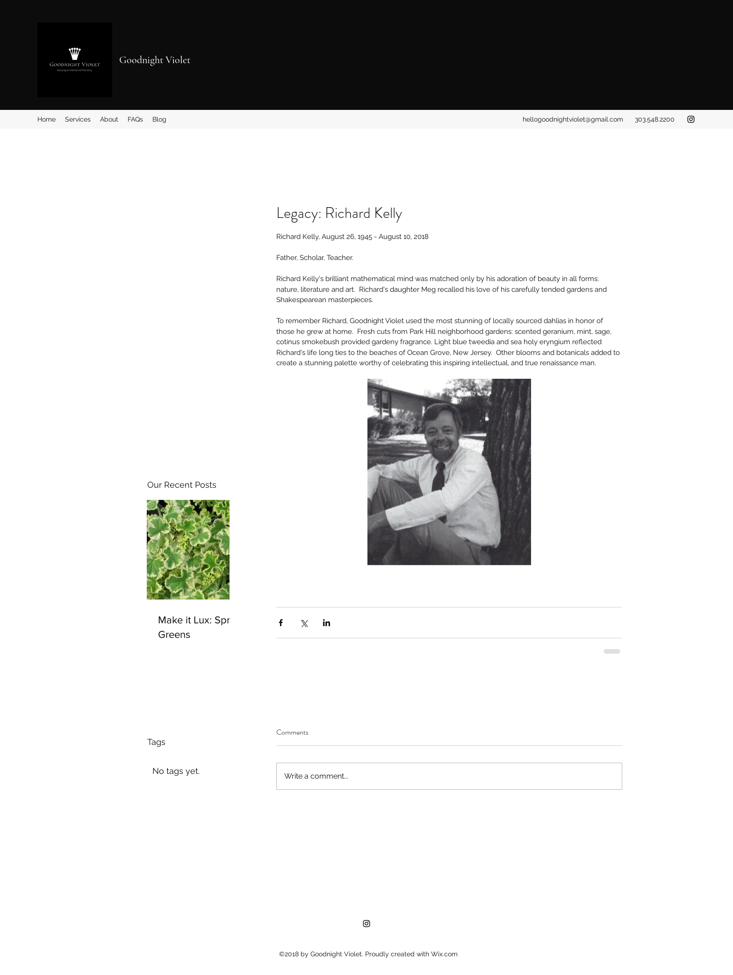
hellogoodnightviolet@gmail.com (573, 119)
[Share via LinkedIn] (326, 622)
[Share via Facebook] (280, 622)
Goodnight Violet (154, 60)
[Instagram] (691, 119)
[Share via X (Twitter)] (303, 622)
